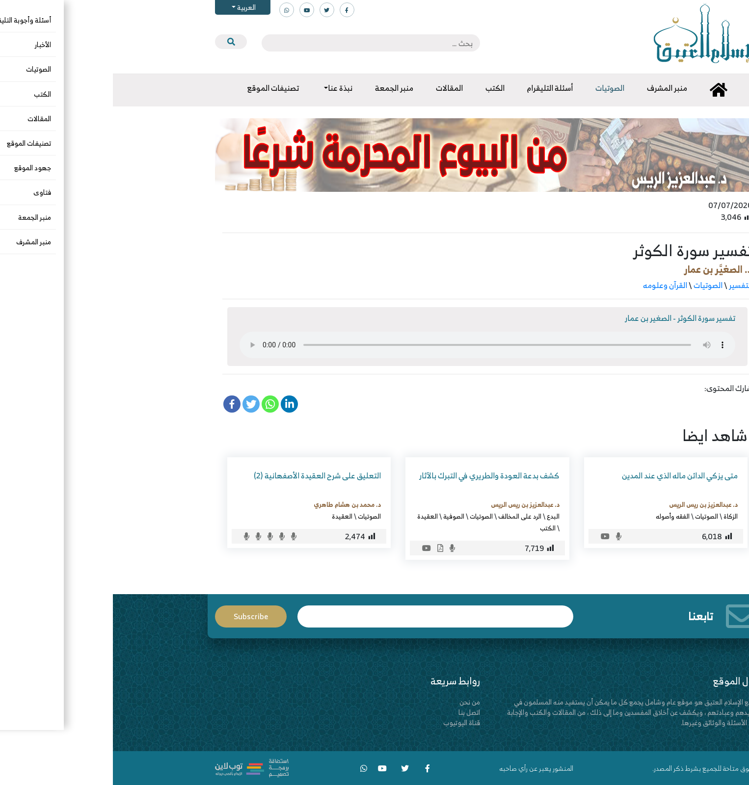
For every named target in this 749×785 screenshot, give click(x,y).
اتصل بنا (356, 712)
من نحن (357, 702)
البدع (440, 516)
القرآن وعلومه (552, 285)
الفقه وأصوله (560, 516)
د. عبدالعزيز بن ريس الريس (590, 504)
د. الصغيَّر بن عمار (605, 269)
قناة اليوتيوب (348, 722)
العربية (133, 7)
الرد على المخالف (406, 516)
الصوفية (340, 516)
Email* (322, 616)
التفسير (628, 285)
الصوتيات (595, 285)
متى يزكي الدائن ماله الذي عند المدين (567, 475)
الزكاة (618, 516)
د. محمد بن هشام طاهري (234, 504)
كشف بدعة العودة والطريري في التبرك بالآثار (376, 475)
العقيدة (314, 516)
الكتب (435, 528)
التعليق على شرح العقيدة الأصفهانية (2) (204, 475)
